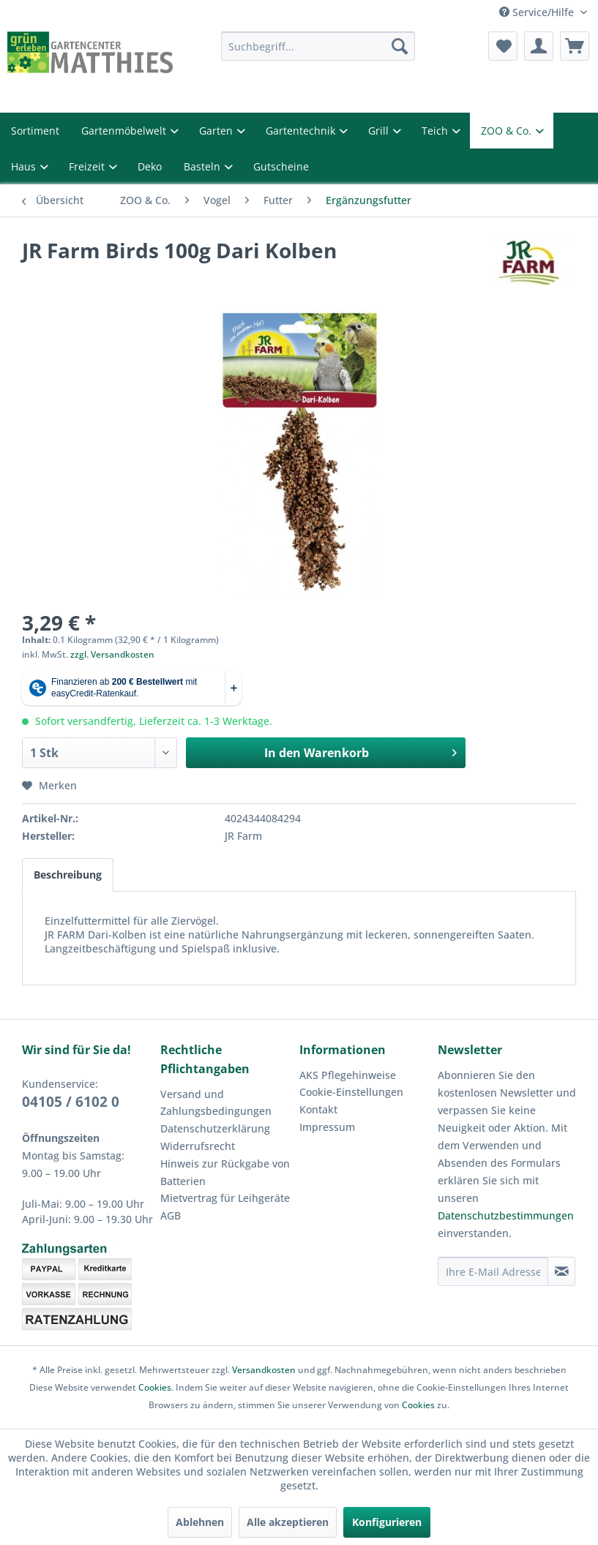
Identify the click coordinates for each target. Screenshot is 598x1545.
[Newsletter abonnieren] (561, 1271)
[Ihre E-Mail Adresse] (493, 1271)
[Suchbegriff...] (318, 46)
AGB (170, 1215)
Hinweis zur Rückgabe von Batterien (225, 1172)
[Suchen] (399, 46)
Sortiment (35, 131)
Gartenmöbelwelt (125, 131)
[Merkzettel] (502, 46)
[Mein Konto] (538, 46)
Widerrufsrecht (197, 1146)
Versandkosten (264, 1370)
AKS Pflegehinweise (347, 1075)
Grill (380, 131)
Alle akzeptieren (288, 1522)
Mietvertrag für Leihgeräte (225, 1198)
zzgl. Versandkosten (112, 654)
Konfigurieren (387, 1522)
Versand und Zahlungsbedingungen (216, 1103)
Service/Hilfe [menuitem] (538, 12)
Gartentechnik (302, 131)
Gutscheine (281, 166)
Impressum (327, 1127)
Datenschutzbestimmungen (506, 1215)
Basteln (203, 166)
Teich (436, 131)
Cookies (154, 1387)
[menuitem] (318, 46)
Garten (217, 131)
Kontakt (318, 1109)
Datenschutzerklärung (215, 1128)
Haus (25, 166)
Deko (150, 166)
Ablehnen (200, 1522)
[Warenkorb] (574, 46)
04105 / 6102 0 (70, 1101)
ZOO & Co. (507, 131)
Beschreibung (68, 874)
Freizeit (88, 166)
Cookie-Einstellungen (351, 1092)
